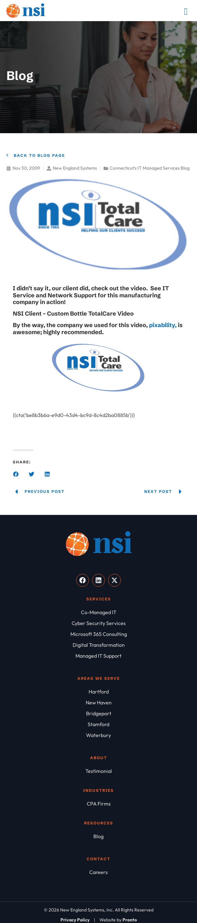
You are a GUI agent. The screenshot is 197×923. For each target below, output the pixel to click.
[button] (16, 474)
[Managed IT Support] (98, 656)
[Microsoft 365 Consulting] (98, 634)
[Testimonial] (98, 771)
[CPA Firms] (98, 803)
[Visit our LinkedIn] (98, 580)
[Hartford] (98, 691)
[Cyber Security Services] (98, 623)
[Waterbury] (98, 735)
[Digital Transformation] (98, 645)
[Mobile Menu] (186, 11)
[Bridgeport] (98, 713)
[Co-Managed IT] (98, 612)
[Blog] (98, 836)
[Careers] (98, 872)
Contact (98, 858)
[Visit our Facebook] (82, 580)
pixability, (163, 325)
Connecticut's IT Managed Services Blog (150, 168)
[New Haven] (98, 702)
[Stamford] (98, 724)
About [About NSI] (98, 757)
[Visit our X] (114, 580)
